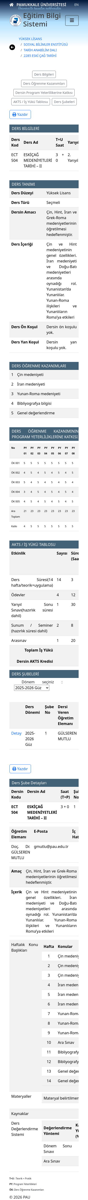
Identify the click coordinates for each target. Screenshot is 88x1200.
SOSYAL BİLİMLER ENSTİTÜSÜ (46, 44)
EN (76, 4)
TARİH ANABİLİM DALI (40, 50)
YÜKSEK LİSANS (30, 39)
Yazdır (20, 114)
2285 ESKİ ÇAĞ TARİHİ (40, 55)
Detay (16, 733)
